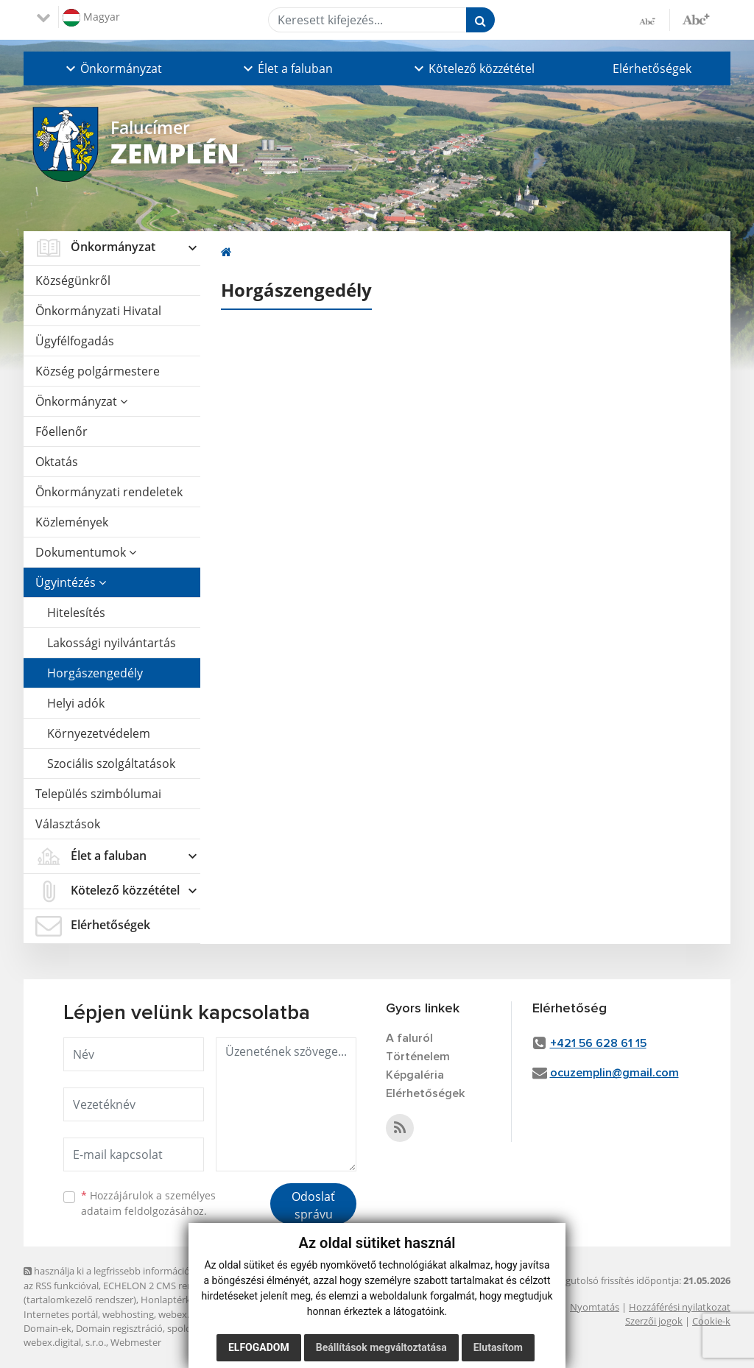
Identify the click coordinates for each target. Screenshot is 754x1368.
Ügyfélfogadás (74, 341)
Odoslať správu (313, 1205)
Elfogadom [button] (258, 1347)
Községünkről (72, 280)
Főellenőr (61, 431)
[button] (112, 68)
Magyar (91, 18)
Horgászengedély (95, 673)
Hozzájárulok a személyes (148, 1203)
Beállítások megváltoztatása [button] (381, 1347)
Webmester (135, 1342)
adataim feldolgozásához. (144, 1211)
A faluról (409, 1038)
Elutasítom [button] (498, 1347)
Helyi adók (76, 703)
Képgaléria (415, 1075)
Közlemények (71, 522)
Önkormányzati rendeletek (109, 492)
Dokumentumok (85, 552)
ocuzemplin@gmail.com (614, 1073)
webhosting (128, 1314)
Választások (67, 824)
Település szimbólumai (98, 794)
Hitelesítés (76, 612)
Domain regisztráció (119, 1328)
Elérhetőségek (652, 68)
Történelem (418, 1056)
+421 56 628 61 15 (598, 1043)
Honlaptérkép (171, 1299)
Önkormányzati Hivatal (98, 311)
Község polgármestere (97, 371)
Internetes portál (61, 1314)
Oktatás (56, 462)
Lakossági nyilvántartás (111, 643)
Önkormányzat (81, 401)
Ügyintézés (70, 582)
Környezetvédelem (98, 733)
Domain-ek (47, 1328)
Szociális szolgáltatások (111, 763)
